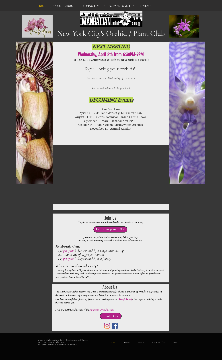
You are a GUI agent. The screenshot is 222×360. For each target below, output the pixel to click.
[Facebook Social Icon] (115, 326)
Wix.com (85, 340)
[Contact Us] (111, 316)
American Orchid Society (102, 309)
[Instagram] (107, 326)
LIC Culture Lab (131, 113)
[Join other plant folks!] (110, 229)
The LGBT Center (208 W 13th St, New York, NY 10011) (112, 59)
